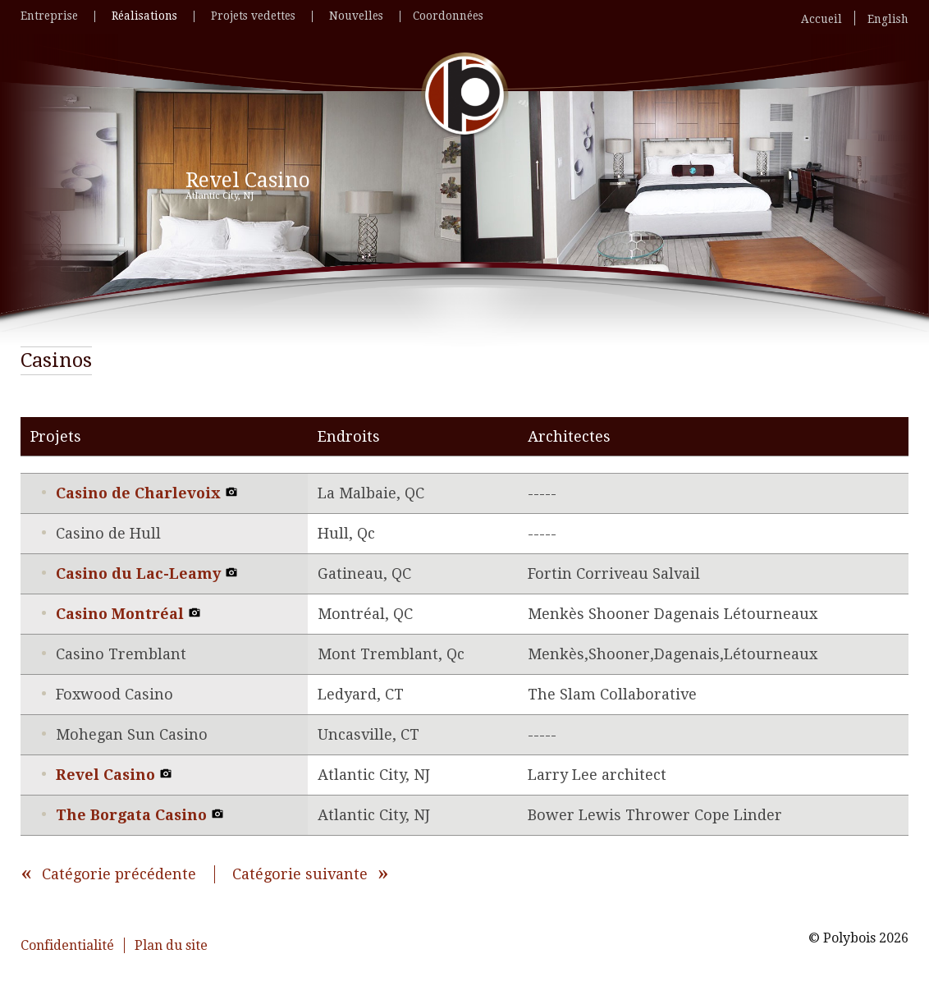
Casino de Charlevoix (147, 493)
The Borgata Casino (140, 814)
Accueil (821, 19)
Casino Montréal (128, 613)
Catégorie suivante (300, 874)
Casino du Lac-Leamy (147, 573)
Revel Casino (114, 774)
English (887, 19)
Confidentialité (67, 945)
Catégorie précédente (119, 874)
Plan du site (171, 945)
